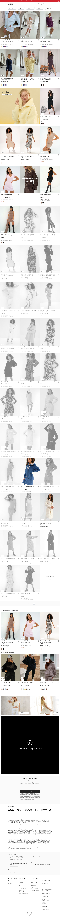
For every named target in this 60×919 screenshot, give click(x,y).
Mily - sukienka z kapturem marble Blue (27, 487)
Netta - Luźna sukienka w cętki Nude (46, 347)
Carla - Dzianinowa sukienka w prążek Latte (8, 559)
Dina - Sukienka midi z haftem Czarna (6, 382)
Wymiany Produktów (23, 883)
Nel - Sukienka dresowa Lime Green (28, 452)
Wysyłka (21, 880)
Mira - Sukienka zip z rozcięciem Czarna (45, 117)
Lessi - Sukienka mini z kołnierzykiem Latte (46, 155)
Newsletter (21, 882)
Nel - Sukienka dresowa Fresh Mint (8, 452)
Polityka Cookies (34, 882)
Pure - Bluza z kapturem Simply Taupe (46, 683)
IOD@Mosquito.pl (45, 896)
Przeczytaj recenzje (14, 866)
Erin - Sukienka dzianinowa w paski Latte (28, 522)
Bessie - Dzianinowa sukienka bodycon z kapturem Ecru (8, 347)
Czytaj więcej (35, 865)
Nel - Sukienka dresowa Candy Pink (27, 417)
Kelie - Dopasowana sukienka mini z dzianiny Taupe (7, 236)
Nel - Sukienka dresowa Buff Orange (47, 417)
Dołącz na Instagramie (14, 872)
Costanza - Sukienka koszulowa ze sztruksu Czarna (26, 595)
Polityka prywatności (35, 880)
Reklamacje (21, 887)
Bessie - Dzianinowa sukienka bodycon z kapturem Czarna (48, 274)
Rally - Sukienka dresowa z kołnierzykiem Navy (7, 79)
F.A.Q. (20, 885)
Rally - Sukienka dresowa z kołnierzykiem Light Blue (7, 40)
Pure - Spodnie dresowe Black (27, 683)
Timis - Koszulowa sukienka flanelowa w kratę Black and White (28, 236)
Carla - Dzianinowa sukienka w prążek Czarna (47, 559)
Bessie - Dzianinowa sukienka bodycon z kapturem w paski (28, 311)
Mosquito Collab (45, 890)
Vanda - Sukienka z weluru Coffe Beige (7, 487)
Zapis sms (21, 890)
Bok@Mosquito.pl (45, 885)
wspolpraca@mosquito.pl (47, 889)
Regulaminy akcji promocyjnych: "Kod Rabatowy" (35, 890)
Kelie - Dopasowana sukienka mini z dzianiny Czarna (46, 196)
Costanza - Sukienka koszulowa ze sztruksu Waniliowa (46, 523)
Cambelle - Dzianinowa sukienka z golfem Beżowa (27, 347)
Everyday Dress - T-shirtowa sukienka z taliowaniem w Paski (28, 156)
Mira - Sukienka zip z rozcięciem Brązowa (45, 79)
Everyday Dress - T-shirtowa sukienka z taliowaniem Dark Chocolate (47, 236)
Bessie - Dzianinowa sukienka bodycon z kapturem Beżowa (8, 312)
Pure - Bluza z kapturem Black (7, 683)
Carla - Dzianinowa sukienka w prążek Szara (8, 594)
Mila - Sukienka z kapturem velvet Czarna (47, 452)
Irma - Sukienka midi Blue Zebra (27, 382)
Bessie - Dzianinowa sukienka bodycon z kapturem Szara (48, 311)
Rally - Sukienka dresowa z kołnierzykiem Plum (47, 40)
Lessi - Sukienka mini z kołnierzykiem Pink (6, 195)
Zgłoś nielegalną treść (23, 893)
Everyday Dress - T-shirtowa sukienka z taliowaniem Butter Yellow (8, 275)
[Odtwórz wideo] (30, 742)
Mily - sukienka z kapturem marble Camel (47, 487)
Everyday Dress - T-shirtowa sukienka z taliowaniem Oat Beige (8, 156)
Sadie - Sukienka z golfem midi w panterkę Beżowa (27, 274)
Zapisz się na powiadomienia (16, 859)
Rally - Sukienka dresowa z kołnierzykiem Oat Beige (27, 40)
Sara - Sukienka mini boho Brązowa (7, 417)
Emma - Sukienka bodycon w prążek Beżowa (8, 522)
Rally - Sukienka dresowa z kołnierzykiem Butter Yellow (27, 79)
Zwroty (20, 894)
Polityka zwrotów (34, 887)
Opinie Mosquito (22, 888)
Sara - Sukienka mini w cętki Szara (47, 382)
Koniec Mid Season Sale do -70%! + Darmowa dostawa (30, 0)
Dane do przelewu (11, 885)
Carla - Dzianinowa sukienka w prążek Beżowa (28, 559)
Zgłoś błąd (21, 891)
